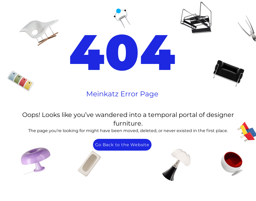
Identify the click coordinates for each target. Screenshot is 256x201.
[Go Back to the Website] (122, 145)
